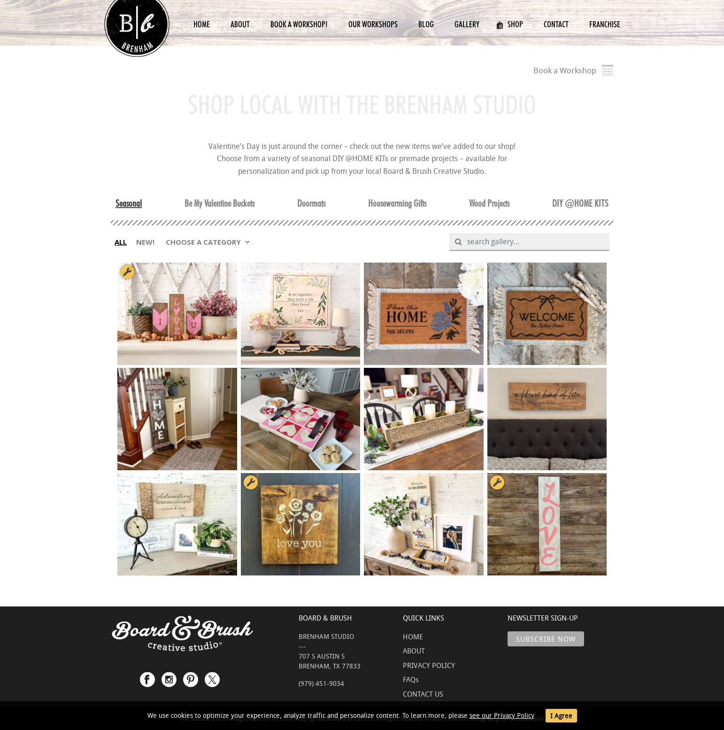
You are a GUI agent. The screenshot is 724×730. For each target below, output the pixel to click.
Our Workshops (373, 24)
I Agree (561, 715)
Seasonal (129, 203)
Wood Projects (489, 203)
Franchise (604, 24)
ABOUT (414, 650)
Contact (556, 24)
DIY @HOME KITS (580, 203)
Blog (426, 24)
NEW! (145, 242)
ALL (121, 242)
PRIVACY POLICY (429, 665)
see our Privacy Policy (502, 715)
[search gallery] (533, 242)
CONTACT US (423, 694)
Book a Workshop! (299, 24)
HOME (413, 636)
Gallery (466, 24)
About (240, 24)
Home (201, 24)
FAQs (411, 679)
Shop (509, 24)
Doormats (311, 203)
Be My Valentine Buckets (219, 203)
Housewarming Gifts (397, 203)
